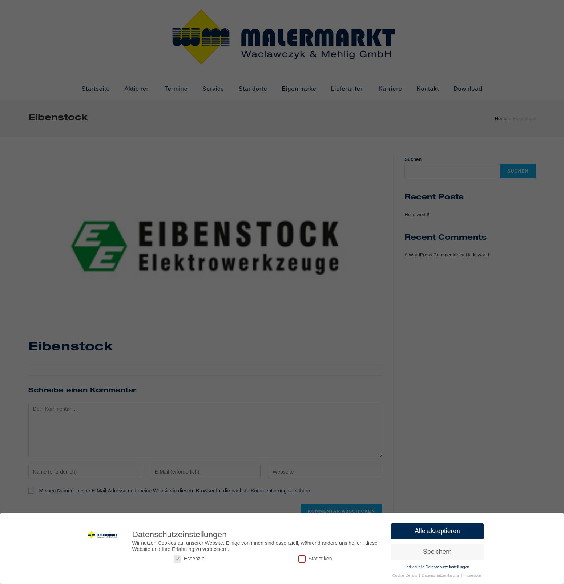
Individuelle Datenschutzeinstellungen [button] (438, 565)
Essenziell (190, 557)
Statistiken (315, 557)
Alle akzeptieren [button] (437, 529)
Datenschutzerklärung (441, 574)
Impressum (472, 574)
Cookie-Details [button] (405, 574)
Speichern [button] (437, 550)
